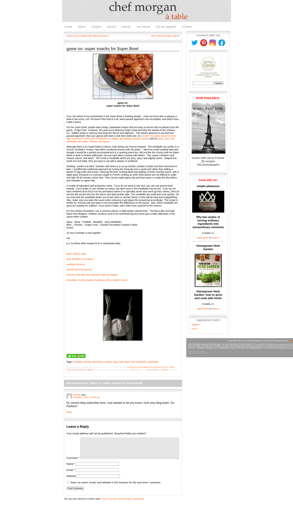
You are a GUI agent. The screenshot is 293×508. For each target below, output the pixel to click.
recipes (96, 26)
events (126, 26)
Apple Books (203, 237)
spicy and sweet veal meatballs (129, 361)
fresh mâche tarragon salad (164, 35)
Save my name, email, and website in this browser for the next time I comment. (116, 486)
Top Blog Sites (201, 351)
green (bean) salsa (76, 253)
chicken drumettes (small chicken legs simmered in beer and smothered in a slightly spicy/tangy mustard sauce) (121, 137)
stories (111, 26)
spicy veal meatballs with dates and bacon (88, 35)
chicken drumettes (93, 361)
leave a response (153, 370)
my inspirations (132, 367)
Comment (73, 462)
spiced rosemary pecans (80, 269)
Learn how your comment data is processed (123, 503)
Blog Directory (192, 351)
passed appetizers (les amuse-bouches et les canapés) (156, 367)
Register (196, 324)
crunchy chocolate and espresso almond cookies (92, 274)
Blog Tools (195, 353)
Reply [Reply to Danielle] (69, 412)
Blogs (189, 353)
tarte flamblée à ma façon (80, 259)
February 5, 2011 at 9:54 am (86, 397)
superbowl (152, 361)
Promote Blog (202, 353)
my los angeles (166, 26)
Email (71, 474)
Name (71, 467)
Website (71, 480)
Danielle (77, 394)
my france (143, 26)
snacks (108, 361)
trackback (164, 370)
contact (187, 26)
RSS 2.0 (134, 370)
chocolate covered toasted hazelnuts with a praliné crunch (97, 280)
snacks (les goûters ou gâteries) (83, 370)
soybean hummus (76, 264)
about (82, 26)
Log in (195, 328)
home (68, 26)
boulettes (77, 361)
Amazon (215, 237)
